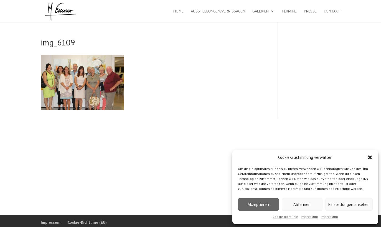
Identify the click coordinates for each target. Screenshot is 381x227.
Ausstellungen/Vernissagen (218, 11)
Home (178, 11)
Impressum (309, 217)
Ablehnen (302, 204)
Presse (310, 11)
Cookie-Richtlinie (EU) (87, 222)
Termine (289, 11)
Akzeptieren (258, 204)
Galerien (260, 11)
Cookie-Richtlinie (285, 217)
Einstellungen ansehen (349, 204)
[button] (370, 157)
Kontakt (332, 11)
